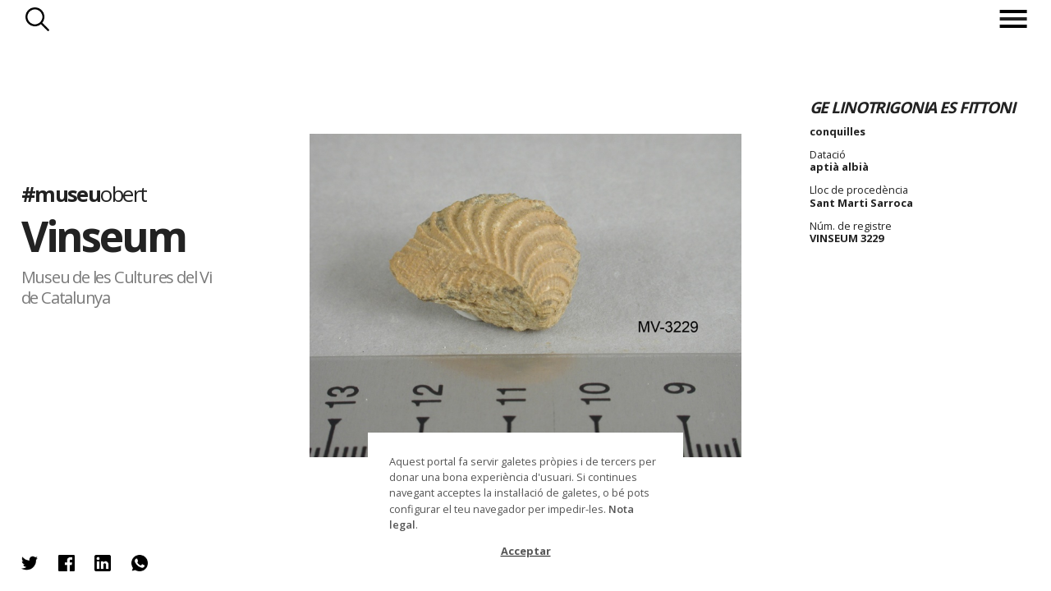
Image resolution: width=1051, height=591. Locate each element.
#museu (84, 194)
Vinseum (103, 235)
